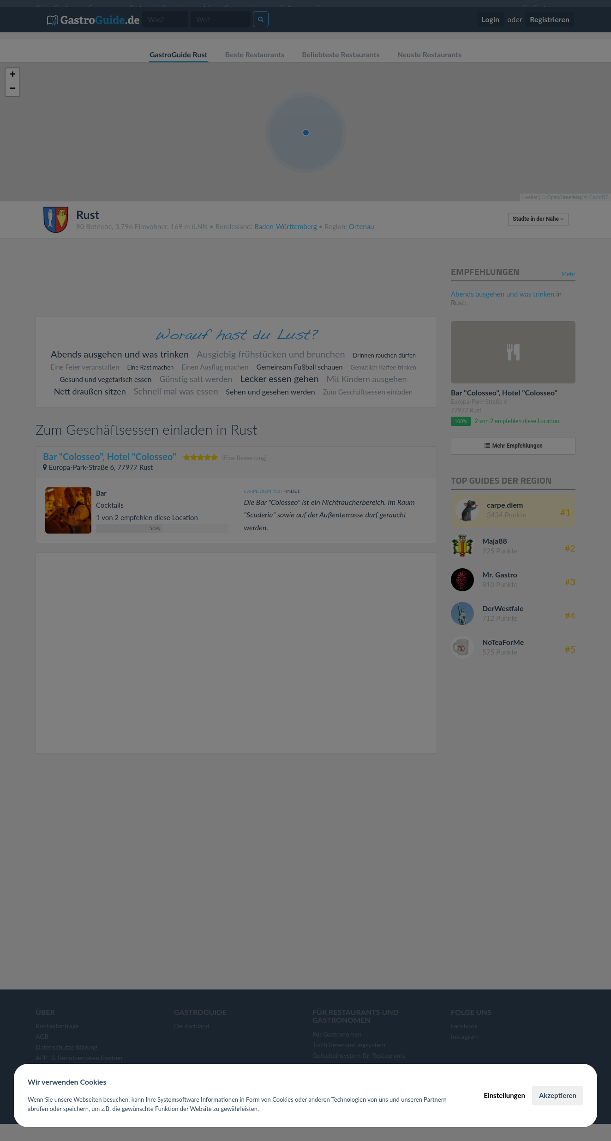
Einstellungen (504, 1095)
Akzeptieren (557, 1095)
